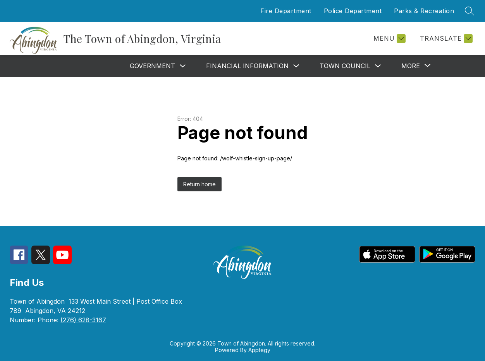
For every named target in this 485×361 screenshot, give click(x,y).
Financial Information (247, 66)
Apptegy (259, 350)
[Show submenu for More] (410, 65)
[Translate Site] (445, 38)
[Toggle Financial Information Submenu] (296, 66)
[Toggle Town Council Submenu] (378, 66)
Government (152, 66)
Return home (199, 184)
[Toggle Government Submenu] (182, 66)
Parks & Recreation (424, 11)
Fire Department (285, 11)
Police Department (353, 11)
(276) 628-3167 (83, 320)
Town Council (345, 66)
